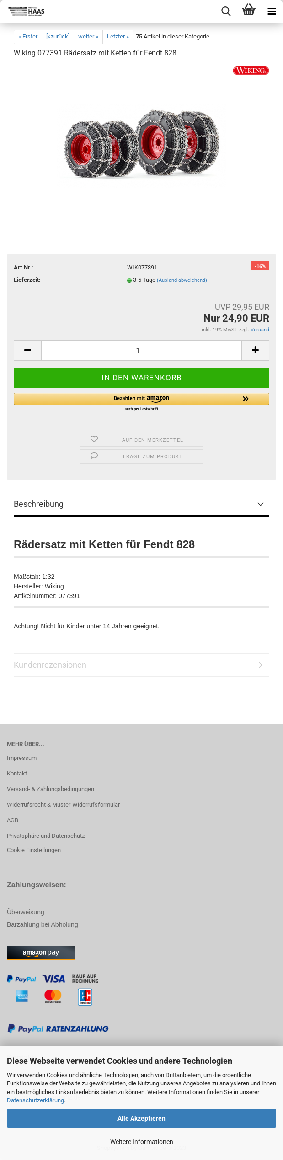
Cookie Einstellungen (34, 850)
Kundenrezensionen (50, 665)
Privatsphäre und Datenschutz (46, 835)
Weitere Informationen (141, 1141)
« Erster (27, 36)
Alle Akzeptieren (141, 1118)
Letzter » (118, 36)
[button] (141, 402)
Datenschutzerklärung (35, 1100)
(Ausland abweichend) (182, 280)
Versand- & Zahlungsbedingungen (50, 789)
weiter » (88, 36)
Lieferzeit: (27, 279)
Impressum (22, 757)
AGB (12, 820)
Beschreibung (39, 504)
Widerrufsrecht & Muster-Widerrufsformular (63, 804)
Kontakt (17, 773)
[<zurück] (57, 36)
